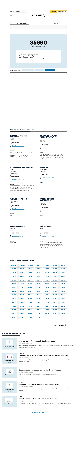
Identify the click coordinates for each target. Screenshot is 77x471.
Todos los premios (61, 70)
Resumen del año (58, 27)
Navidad (47, 27)
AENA (63, 23)
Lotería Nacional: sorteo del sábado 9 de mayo (37, 341)
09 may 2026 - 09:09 (28, 343)
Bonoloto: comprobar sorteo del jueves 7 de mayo (38, 399)
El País (20, 343)
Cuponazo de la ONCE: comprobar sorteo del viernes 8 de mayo (44, 355)
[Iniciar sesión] (62, 11)
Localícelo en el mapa (18, 146)
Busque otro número (59, 325)
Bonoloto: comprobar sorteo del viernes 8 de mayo (39, 384)
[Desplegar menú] (11, 15)
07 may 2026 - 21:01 (28, 401)
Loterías (21, 339)
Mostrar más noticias (38, 413)
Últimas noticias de (13, 334)
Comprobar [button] (49, 70)
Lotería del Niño (40, 27)
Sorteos (13, 27)
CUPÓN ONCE (22, 353)
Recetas (51, 27)
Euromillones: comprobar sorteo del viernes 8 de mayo (40, 370)
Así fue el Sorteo (31, 27)
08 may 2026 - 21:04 (28, 357)
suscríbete (53, 11)
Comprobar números (21, 27)
